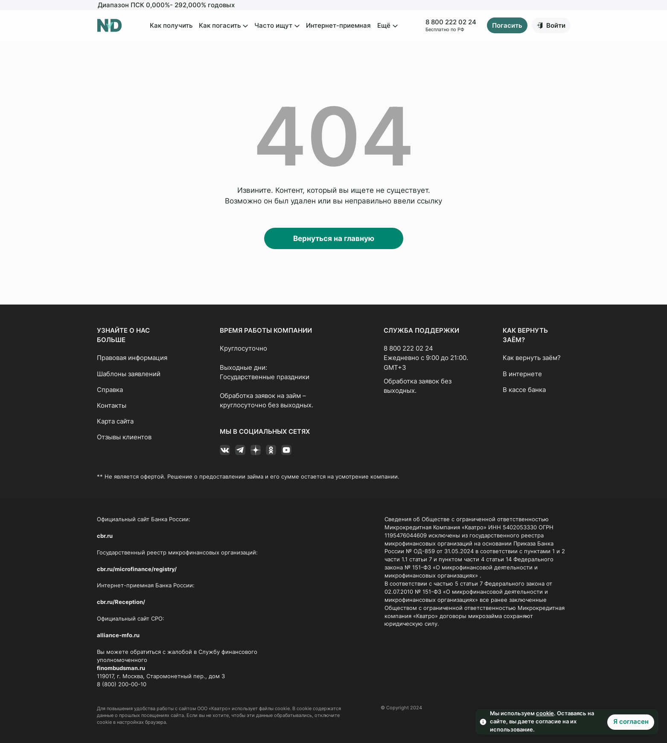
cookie (545, 713)
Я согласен (631, 722)
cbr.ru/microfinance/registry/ (137, 569)
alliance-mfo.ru (118, 635)
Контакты (111, 405)
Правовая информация (132, 358)
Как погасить (223, 26)
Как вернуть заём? (532, 358)
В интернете (522, 374)
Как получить (171, 25)
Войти (555, 25)
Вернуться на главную (333, 238)
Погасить (507, 25)
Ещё (387, 26)
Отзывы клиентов (124, 437)
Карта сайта (115, 421)
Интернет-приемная (338, 25)
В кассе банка (524, 390)
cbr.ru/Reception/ (121, 602)
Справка (110, 390)
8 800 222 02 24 (450, 22)
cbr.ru (105, 536)
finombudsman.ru (121, 668)
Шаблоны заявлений (128, 374)
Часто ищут (277, 26)
